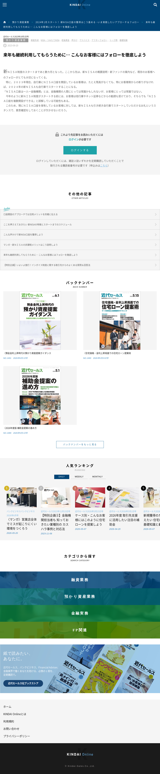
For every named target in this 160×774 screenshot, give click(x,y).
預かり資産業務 (20, 22)
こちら (104, 165)
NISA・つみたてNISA (50, 40)
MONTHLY (97, 477)
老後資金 (65, 40)
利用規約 (8, 721)
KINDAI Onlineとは (14, 714)
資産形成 (35, 40)
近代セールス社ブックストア (23, 683)
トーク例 (113, 40)
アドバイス (84, 40)
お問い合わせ (11, 728)
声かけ (74, 40)
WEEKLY (79, 477)
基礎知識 (123, 40)
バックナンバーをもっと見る (80, 444)
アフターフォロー (99, 40)
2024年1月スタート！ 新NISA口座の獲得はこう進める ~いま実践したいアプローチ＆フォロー (87, 22)
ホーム (7, 706)
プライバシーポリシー (16, 736)
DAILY (62, 477)
